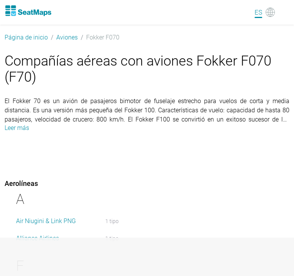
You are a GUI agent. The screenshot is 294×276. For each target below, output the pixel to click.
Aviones (67, 37)
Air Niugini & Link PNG (46, 221)
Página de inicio (26, 37)
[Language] (265, 12)
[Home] (28, 10)
